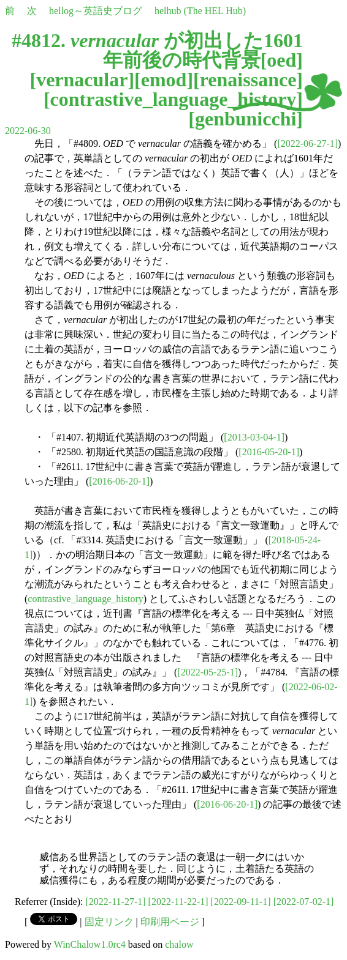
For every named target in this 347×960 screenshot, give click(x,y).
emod (164, 80)
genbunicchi (245, 119)
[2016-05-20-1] (268, 452)
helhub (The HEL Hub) (200, 11)
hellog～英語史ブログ (95, 11)
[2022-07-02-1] (303, 901)
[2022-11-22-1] (178, 901)
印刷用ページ (169, 922)
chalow (179, 944)
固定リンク (109, 922)
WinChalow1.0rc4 (90, 944)
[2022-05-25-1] (207, 672)
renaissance (248, 80)
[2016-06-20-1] (119, 481)
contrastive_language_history (173, 99)
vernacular (82, 80)
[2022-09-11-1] (241, 901)
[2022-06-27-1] (307, 143)
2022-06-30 (28, 130)
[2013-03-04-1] (254, 437)
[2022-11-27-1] (116, 901)
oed (281, 60)
